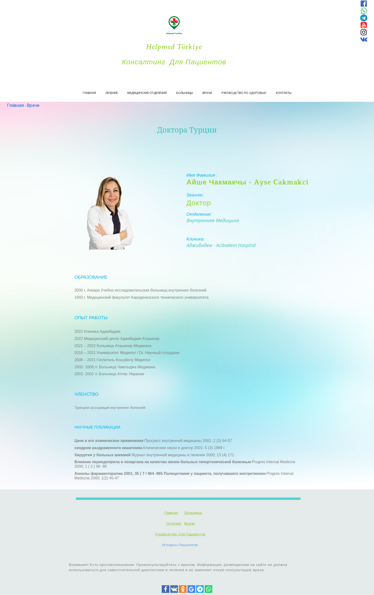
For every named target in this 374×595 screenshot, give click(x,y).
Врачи (207, 93)
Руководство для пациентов (180, 534)
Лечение (111, 93)
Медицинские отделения (147, 93)
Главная (89, 93)
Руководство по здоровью (244, 93)
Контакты (283, 93)
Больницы (184, 93)
